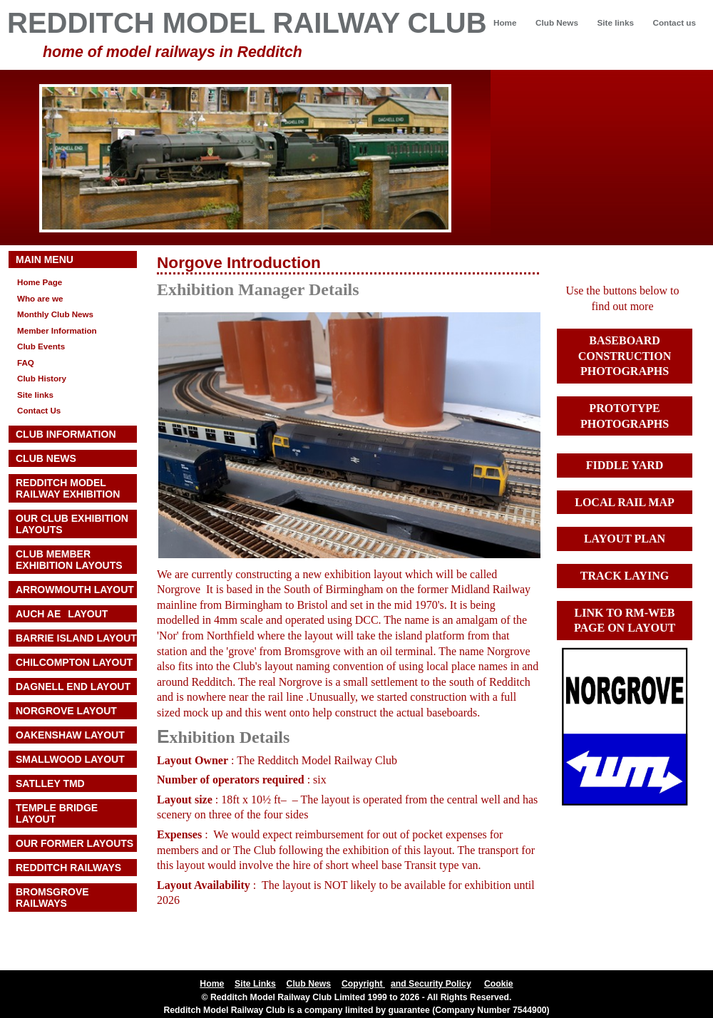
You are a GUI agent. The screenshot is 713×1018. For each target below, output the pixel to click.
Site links (615, 22)
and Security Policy (431, 984)
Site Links (255, 984)
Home (505, 22)
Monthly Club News (55, 314)
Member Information (57, 330)
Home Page (39, 282)
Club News (556, 22)
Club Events (41, 346)
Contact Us (39, 410)
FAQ (25, 362)
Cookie (498, 984)
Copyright (363, 984)
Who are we (40, 298)
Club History (41, 378)
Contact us (674, 22)
